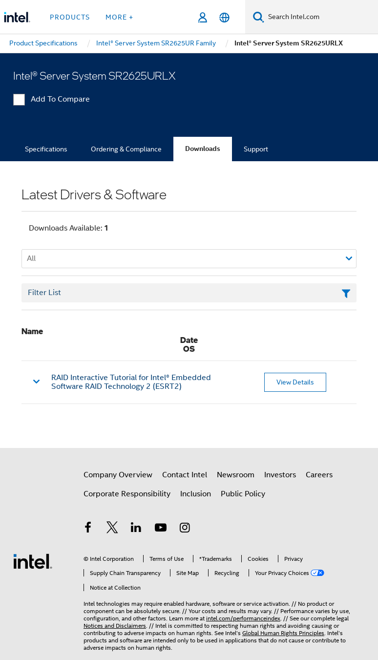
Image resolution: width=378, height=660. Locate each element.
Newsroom (235, 475)
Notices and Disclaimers (115, 625)
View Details (295, 382)
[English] (224, 17)
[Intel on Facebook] (88, 529)
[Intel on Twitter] (112, 529)
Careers (319, 475)
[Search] (258, 17)
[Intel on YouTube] (160, 529)
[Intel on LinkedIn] (136, 529)
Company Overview (118, 475)
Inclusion (195, 494)
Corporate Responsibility (127, 494)
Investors (280, 475)
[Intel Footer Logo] (32, 561)
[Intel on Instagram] (184, 529)
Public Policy (243, 494)
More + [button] (119, 17)
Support (256, 149)
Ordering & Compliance (126, 149)
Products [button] (70, 17)
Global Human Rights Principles (283, 633)
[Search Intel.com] (321, 17)
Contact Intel (184, 475)
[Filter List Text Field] (189, 293)
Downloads (202, 148)
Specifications (46, 149)
